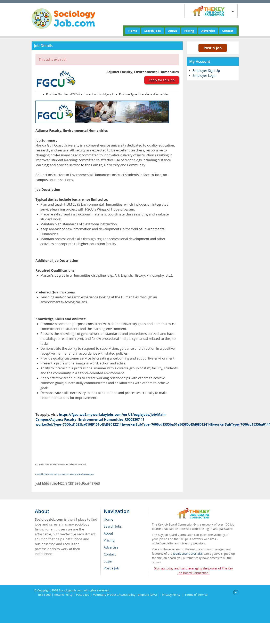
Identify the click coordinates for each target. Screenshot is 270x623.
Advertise (208, 31)
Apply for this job (161, 80)
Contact (227, 31)
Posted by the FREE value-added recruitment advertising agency (64, 474)
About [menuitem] (108, 533)
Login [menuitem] (108, 561)
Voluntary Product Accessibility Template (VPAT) (125, 595)
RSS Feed (44, 595)
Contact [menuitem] (110, 554)
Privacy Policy (171, 595)
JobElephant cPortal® (187, 553)
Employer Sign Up (206, 70)
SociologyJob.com (70, 590)
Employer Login (204, 75)
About (172, 31)
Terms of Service (196, 595)
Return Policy (63, 595)
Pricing (189, 31)
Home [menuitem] (108, 519)
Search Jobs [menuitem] (113, 526)
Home (132, 31)
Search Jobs (152, 31)
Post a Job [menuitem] (111, 568)
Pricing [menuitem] (109, 540)
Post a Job (213, 47)
